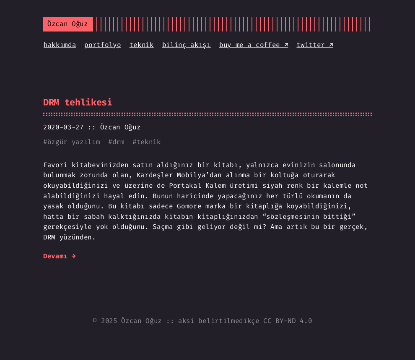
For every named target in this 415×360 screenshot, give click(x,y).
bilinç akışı (186, 44)
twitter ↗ (314, 44)
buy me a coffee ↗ (253, 44)
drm (118, 141)
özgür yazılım (73, 141)
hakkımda (60, 44)
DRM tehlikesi (77, 102)
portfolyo (102, 44)
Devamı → (59, 256)
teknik (142, 44)
